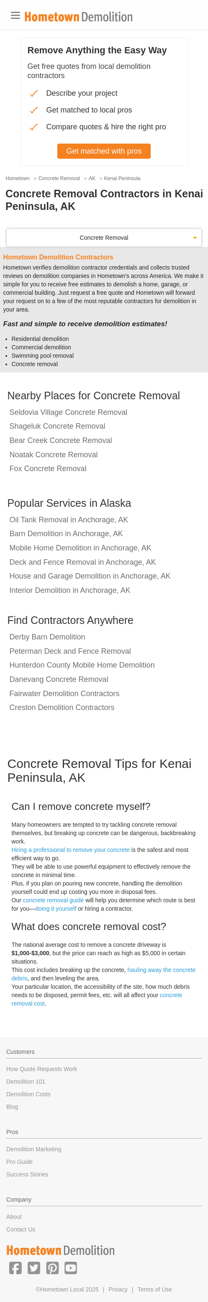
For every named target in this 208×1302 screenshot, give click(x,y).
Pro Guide (19, 1161)
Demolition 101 (25, 1081)
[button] (15, 1267)
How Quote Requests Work (41, 1069)
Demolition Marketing (34, 1149)
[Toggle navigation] (15, 15)
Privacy (118, 1289)
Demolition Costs (28, 1094)
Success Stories (27, 1174)
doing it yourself (55, 908)
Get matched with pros (103, 151)
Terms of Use (155, 1289)
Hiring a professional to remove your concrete (71, 849)
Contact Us (20, 1229)
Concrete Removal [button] (104, 237)
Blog (12, 1106)
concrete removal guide (53, 900)
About (14, 1216)
